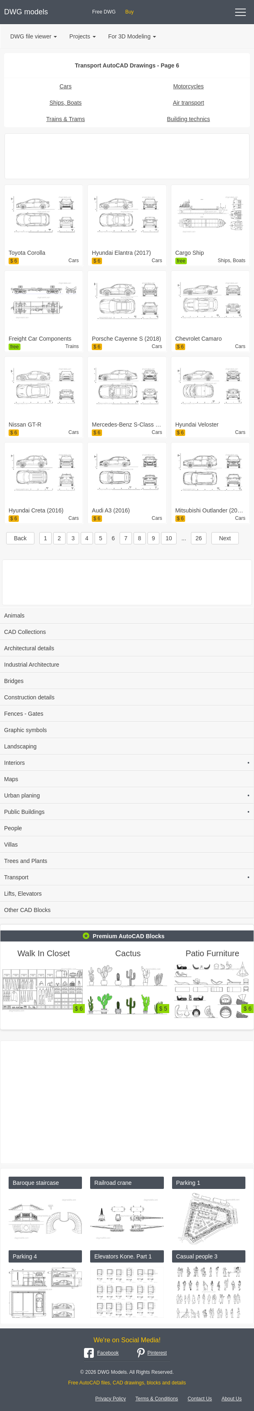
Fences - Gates (23, 713)
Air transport (188, 102)
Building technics (188, 119)
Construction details (29, 697)
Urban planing (126, 795)
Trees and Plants (25, 861)
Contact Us (200, 1399)
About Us (232, 1399)
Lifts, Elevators (23, 893)
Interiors (126, 763)
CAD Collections (25, 632)
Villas (11, 844)
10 (169, 538)
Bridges (13, 681)
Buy (129, 12)
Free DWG (104, 12)
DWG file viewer (33, 36)
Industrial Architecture (31, 664)
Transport (126, 877)
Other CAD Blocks (27, 910)
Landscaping (20, 746)
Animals (14, 615)
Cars (65, 86)
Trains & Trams (65, 119)
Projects (82, 36)
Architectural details (29, 648)
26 (198, 538)
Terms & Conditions (157, 1399)
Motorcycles (188, 86)
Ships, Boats (66, 102)
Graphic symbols (25, 730)
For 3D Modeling (132, 36)
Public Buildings (126, 812)
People (13, 828)
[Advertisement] (127, 156)
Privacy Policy (110, 1399)
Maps (11, 779)
